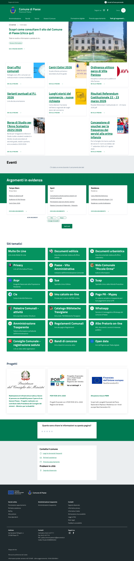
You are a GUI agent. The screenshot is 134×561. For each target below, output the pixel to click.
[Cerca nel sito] (123, 10)
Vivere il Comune (49, 18)
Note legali (71, 520)
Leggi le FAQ (72, 517)
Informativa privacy (74, 508)
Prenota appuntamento (97, 18)
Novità (27, 18)
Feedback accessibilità (75, 523)
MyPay (10, 511)
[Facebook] (107, 10)
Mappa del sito (12, 550)
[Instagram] (103, 10)
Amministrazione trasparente (47, 505)
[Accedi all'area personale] (115, 2)
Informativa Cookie (74, 511)
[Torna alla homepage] (38, 493)
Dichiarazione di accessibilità (76, 514)
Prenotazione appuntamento (17, 505)
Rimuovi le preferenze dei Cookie (17, 555)
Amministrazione (15, 18)
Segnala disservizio (74, 505)
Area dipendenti (13, 517)
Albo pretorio (12, 514)
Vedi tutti (67, 226)
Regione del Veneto (13, 2)
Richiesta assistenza (14, 508)
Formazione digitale (78, 18)
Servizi (37, 18)
